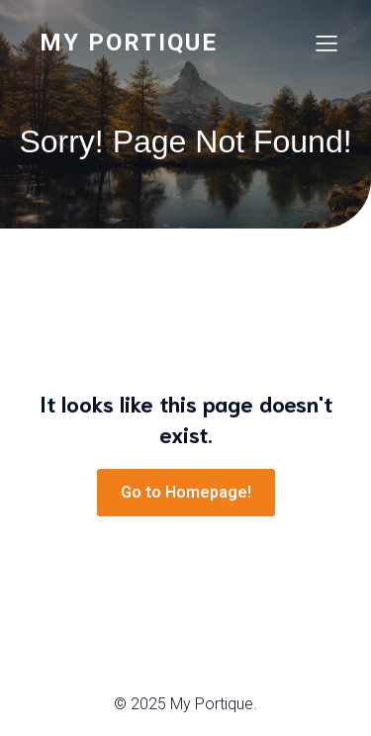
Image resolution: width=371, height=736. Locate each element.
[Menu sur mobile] (326, 42)
